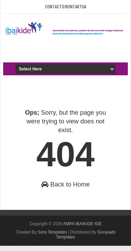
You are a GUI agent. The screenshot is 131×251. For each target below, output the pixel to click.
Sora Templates (52, 232)
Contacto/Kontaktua (65, 6)
